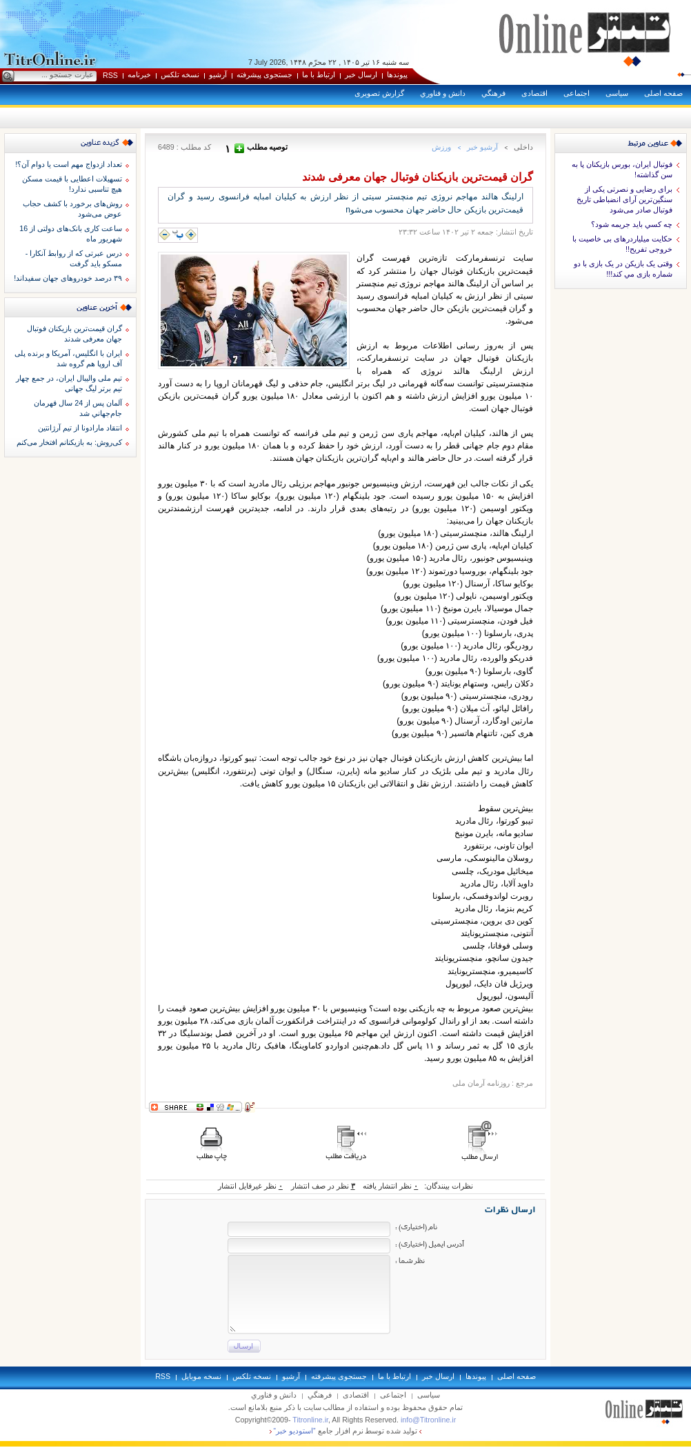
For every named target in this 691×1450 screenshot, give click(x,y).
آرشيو (218, 74)
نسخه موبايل (201, 1376)
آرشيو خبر (482, 147)
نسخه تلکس (180, 74)
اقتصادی (534, 93)
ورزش (441, 147)
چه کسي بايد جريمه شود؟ (631, 224)
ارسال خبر (361, 74)
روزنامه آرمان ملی (481, 1083)
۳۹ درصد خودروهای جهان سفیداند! (68, 278)
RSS (110, 75)
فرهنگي (493, 93)
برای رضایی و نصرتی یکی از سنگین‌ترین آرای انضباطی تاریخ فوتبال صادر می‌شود (624, 199)
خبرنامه (139, 74)
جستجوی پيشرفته (264, 74)
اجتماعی (576, 93)
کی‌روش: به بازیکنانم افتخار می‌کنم (69, 442)
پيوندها (397, 74)
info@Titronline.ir (428, 1420)
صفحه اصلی (663, 93)
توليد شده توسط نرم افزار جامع (346, 1431)
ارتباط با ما (318, 74)
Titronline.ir (310, 1420)
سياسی (616, 93)
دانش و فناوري (442, 93)
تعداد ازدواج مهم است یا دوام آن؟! (68, 164)
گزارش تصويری (379, 93)
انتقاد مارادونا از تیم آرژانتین (80, 428)
